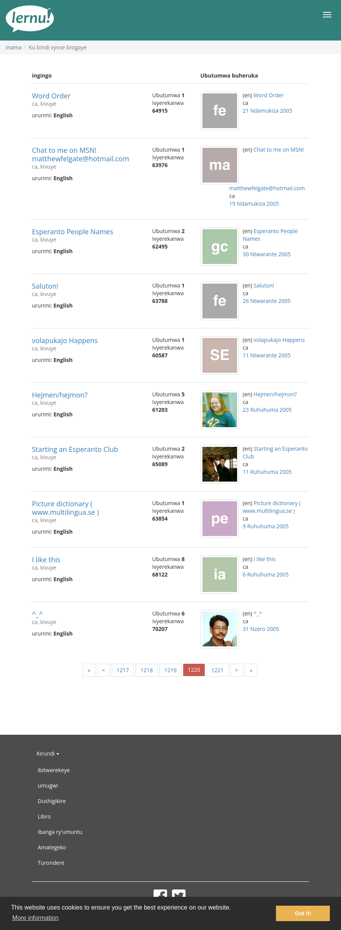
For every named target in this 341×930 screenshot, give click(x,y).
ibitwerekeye (54, 770)
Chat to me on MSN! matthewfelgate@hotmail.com (80, 154)
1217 (123, 670)
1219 (170, 670)
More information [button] (35, 918)
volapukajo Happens (65, 340)
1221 (217, 670)
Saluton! (45, 286)
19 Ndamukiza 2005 (254, 203)
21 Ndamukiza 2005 (268, 110)
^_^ (37, 614)
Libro (44, 816)
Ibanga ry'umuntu (60, 831)
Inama (14, 47)
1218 (146, 670)
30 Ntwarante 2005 (267, 254)
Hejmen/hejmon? (59, 394)
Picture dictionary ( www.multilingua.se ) (65, 508)
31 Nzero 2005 (261, 628)
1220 (194, 669)
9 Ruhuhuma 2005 (266, 526)
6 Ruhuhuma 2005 (266, 574)
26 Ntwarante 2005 (267, 300)
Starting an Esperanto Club (75, 449)
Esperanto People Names (72, 231)
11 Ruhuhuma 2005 (267, 471)
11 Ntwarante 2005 (267, 355)
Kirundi (48, 753)
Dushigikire (52, 801)
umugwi (48, 785)
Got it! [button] (303, 913)
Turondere (51, 862)
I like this (46, 559)
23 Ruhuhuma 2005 (267, 409)
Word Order (51, 95)
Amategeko (52, 847)
